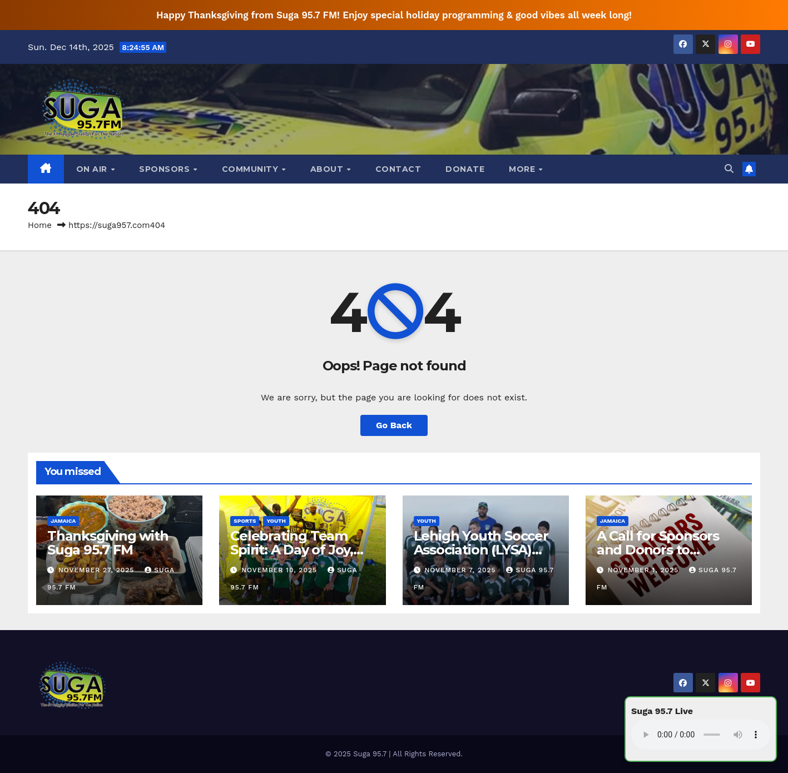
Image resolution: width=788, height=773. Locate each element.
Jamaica (63, 521)
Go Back (394, 425)
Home (40, 225)
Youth (276, 521)
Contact (398, 169)
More (523, 169)
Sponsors (165, 169)
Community (251, 169)
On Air (93, 169)
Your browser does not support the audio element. (700, 735)
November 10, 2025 (280, 570)
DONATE (464, 169)
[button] (729, 168)
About (328, 169)
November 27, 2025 (97, 570)
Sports (245, 521)
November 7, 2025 (461, 570)
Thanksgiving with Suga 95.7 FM (107, 543)
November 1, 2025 (644, 570)
